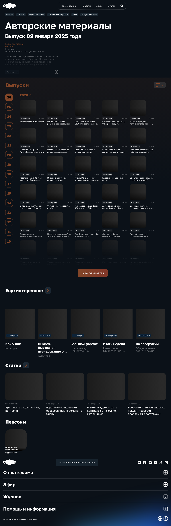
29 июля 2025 (11, 404)
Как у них (13, 344)
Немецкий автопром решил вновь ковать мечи (59, 122)
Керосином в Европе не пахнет (113, 179)
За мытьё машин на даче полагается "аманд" (141, 179)
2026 (30, 95)
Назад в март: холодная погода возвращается (58, 151)
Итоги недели (114, 344)
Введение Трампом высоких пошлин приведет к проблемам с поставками (146, 410)
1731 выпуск (77, 335)
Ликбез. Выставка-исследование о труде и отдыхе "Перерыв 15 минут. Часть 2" (51, 353)
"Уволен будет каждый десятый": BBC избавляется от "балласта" (32, 264)
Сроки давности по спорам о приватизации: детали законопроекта (141, 208)
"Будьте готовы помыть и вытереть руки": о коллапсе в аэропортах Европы (58, 265)
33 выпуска (12, 335)
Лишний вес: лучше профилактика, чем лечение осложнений (140, 236)
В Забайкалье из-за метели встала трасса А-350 (112, 152)
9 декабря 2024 (53, 404)
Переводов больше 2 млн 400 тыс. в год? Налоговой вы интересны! (87, 208)
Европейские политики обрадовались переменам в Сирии (64, 410)
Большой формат (84, 344)
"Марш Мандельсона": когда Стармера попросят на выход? (87, 180)
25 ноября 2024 (94, 404)
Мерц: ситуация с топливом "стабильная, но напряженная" (142, 123)
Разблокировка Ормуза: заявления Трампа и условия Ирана (31, 180)
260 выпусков (144, 335)
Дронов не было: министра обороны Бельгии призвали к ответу (111, 237)
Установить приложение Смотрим (77, 462)
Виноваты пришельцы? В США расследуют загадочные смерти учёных (113, 124)
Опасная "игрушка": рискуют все (84, 263)
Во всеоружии (147, 344)
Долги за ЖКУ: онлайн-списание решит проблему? (85, 152)
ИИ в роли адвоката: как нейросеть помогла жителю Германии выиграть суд (141, 153)
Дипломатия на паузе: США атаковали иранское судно (87, 123)
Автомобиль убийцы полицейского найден (112, 207)
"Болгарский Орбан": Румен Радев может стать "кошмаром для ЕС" (32, 152)
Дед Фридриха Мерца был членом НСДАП (87, 235)
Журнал (85, 496)
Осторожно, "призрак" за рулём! (58, 207)
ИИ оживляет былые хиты (32, 121)
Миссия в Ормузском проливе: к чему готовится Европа (57, 180)
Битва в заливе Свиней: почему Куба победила (31, 207)
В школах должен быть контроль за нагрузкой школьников (102, 410)
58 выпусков (111, 335)
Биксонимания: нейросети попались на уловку (31, 236)
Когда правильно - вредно (114, 262)
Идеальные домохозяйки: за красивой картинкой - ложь (59, 236)
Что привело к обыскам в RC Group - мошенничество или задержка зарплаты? (141, 265)
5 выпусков (45, 335)
